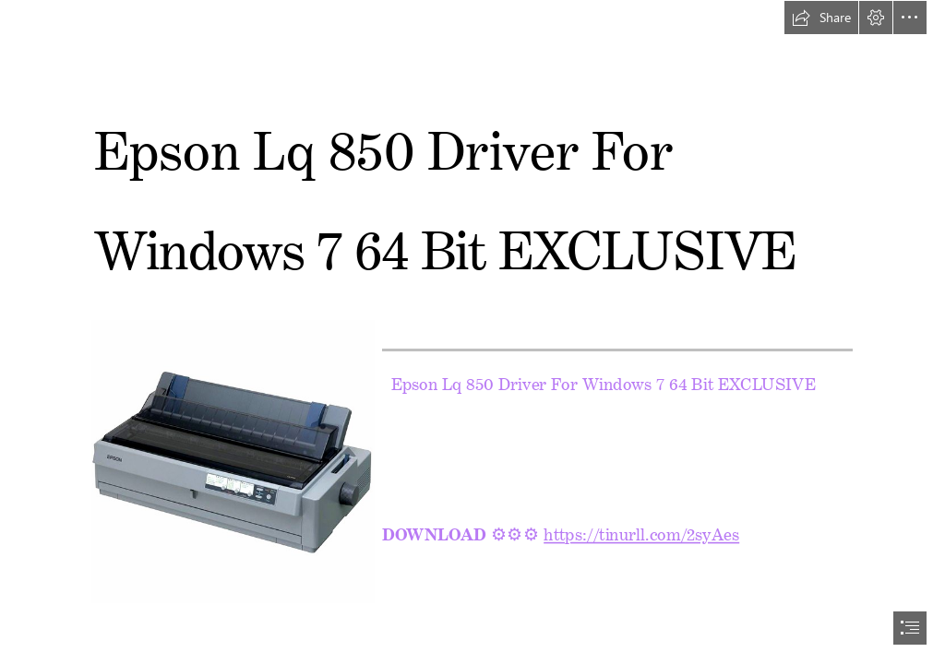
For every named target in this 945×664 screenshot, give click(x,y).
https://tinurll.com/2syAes (642, 530)
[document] (472, 332)
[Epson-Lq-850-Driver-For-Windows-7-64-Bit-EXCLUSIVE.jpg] (232, 460)
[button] (821, 17)
